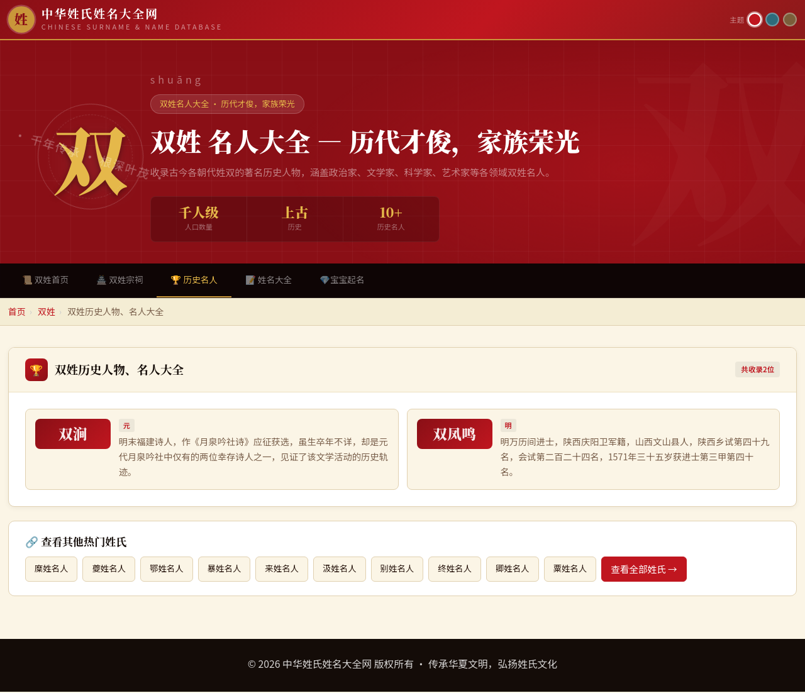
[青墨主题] (772, 19)
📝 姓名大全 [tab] (280, 280)
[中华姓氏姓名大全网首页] (365, 19)
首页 (17, 312)
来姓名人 (295, 570)
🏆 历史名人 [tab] (202, 280)
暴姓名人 (234, 570)
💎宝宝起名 (357, 280)
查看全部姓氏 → (674, 570)
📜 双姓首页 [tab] (47, 280)
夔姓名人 (113, 570)
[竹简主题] (790, 19)
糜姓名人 (53, 570)
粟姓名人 (598, 570)
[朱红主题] (755, 19)
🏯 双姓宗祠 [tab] (124, 280)
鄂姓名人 (174, 570)
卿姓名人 (537, 570)
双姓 (46, 312)
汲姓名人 (356, 570)
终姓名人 (477, 570)
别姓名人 (416, 570)
